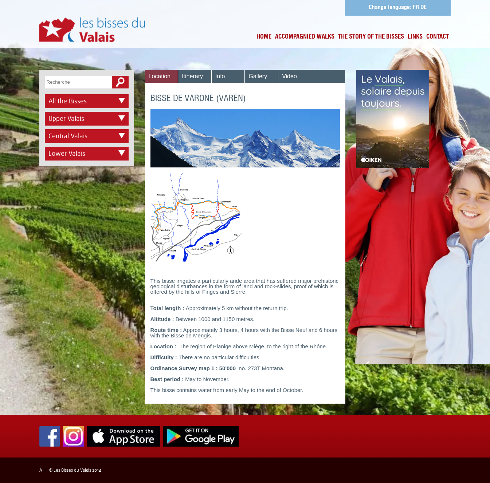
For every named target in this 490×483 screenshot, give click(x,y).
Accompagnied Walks (304, 37)
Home (263, 37)
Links (415, 37)
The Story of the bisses (371, 37)
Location (160, 76)
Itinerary (192, 76)
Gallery (257, 76)
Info (220, 76)
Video (289, 76)
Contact (437, 37)
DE (423, 8)
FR (416, 8)
